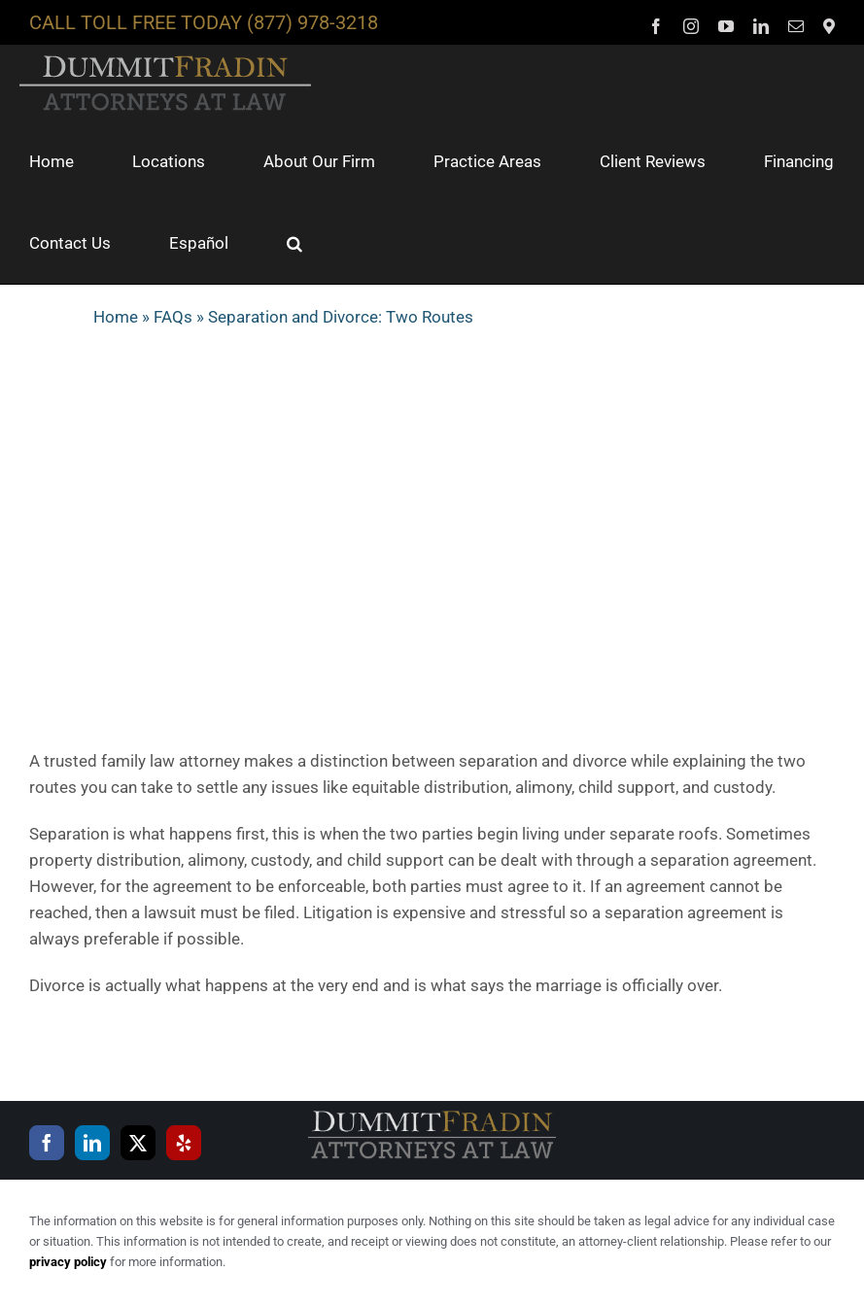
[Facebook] (46, 1142)
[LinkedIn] (92, 1142)
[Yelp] (183, 1142)
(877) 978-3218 (312, 22)
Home (115, 316)
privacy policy (68, 1261)
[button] (294, 243)
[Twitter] (138, 1142)
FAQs (173, 316)
